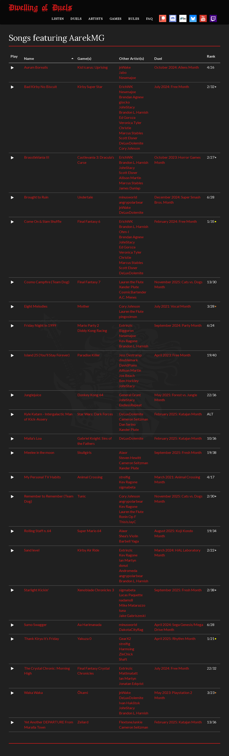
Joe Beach (127, 375)
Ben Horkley (129, 380)
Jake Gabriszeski (132, 615)
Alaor (123, 452)
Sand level (31, 550)
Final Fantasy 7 (88, 282)
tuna (122, 610)
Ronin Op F (127, 516)
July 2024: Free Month (171, 86)
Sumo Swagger (35, 624)
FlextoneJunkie (130, 722)
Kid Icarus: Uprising (92, 67)
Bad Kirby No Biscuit (40, 86)
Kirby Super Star (90, 86)
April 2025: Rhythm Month (174, 638)
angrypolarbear (131, 202)
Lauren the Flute (131, 282)
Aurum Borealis (36, 67)
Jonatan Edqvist (131, 683)
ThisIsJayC (127, 522)
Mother (83, 306)
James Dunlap (129, 188)
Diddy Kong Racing (92, 330)
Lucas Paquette (131, 595)
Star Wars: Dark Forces (95, 414)
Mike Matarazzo (132, 605)
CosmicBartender (132, 292)
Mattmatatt (128, 673)
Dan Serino (127, 424)
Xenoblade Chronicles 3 (95, 590)
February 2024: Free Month (175, 221)
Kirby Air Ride (88, 550)
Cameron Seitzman (133, 419)
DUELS (76, 19)
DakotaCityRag (131, 629)
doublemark (128, 360)
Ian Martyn (127, 560)
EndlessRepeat (130, 405)
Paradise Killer (88, 355)
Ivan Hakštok (129, 703)
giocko (124, 102)
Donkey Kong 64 (90, 395)
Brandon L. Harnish (133, 112)
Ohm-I (124, 232)
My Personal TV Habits (42, 477)
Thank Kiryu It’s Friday (41, 638)
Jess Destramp (130, 355)
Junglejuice (32, 395)
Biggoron (126, 330)
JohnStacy (127, 107)
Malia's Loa (33, 438)
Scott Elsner (128, 138)
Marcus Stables (131, 133)
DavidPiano (128, 365)
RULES (133, 19)
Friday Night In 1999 (40, 325)
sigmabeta (127, 487)
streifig (124, 477)
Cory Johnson (129, 148)
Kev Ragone (128, 341)
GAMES (115, 19)
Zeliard (82, 722)
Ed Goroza (127, 117)
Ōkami (82, 692)
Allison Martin (130, 178)
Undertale (85, 197)
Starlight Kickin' (36, 590)
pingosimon (128, 316)
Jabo (123, 72)
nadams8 (126, 600)
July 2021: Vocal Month (172, 306)
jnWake (125, 67)
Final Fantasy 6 (88, 221)
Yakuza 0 (84, 638)
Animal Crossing (90, 477)
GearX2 (125, 638)
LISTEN (58, 19)
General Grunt (130, 395)
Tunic (81, 496)
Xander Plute (129, 287)
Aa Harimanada (89, 624)
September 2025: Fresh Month (178, 452)
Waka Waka (33, 692)
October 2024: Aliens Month (176, 67)
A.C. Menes (128, 297)
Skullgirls (84, 452)
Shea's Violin (128, 536)
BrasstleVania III (36, 157)
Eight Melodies (35, 306)
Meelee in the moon (39, 452)
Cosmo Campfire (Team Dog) (46, 282)
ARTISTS (95, 19)
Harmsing (126, 649)
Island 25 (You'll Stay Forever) (47, 355)
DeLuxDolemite (131, 143)
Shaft (123, 659)
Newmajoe (127, 77)
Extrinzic (126, 325)
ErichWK (126, 86)
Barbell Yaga (129, 541)
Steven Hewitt (130, 457)
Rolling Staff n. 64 (37, 531)
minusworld (128, 197)
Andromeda (128, 570)
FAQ (149, 19)
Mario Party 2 (88, 325)
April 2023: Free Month (172, 355)
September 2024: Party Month (178, 325)
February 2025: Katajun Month (178, 414)
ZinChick (126, 654)
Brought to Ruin (36, 197)
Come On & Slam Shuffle (42, 221)
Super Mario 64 (89, 531)
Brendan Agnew (131, 97)
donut (123, 565)
